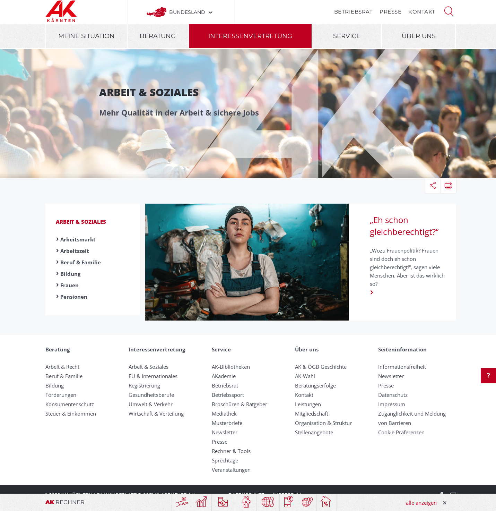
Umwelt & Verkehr (151, 404)
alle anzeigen (421, 502)
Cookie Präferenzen (401, 432)
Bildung (70, 273)
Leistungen (308, 404)
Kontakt (421, 11)
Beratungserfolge (315, 385)
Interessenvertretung (250, 36)
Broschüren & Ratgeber (239, 404)
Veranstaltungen (231, 469)
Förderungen (60, 394)
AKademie (224, 376)
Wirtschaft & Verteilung (156, 413)
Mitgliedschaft (311, 413)
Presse (390, 11)
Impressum (391, 404)
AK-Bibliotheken (231, 366)
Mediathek (224, 413)
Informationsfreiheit (402, 366)
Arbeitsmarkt (78, 239)
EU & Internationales (153, 376)
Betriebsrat (353, 11)
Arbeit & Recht (62, 366)
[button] (448, 10)
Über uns (419, 36)
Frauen (69, 285)
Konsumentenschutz (69, 404)
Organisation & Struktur (323, 422)
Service (346, 36)
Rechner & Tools (231, 451)
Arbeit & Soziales (81, 221)
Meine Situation (86, 36)
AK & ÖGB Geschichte (321, 366)
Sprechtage (225, 460)
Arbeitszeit (74, 250)
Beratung (158, 36)
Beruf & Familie (80, 262)
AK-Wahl (305, 376)
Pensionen (73, 296)
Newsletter (224, 432)
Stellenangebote (314, 432)
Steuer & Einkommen (70, 413)
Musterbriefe (227, 422)
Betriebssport (228, 394)
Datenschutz (393, 394)
